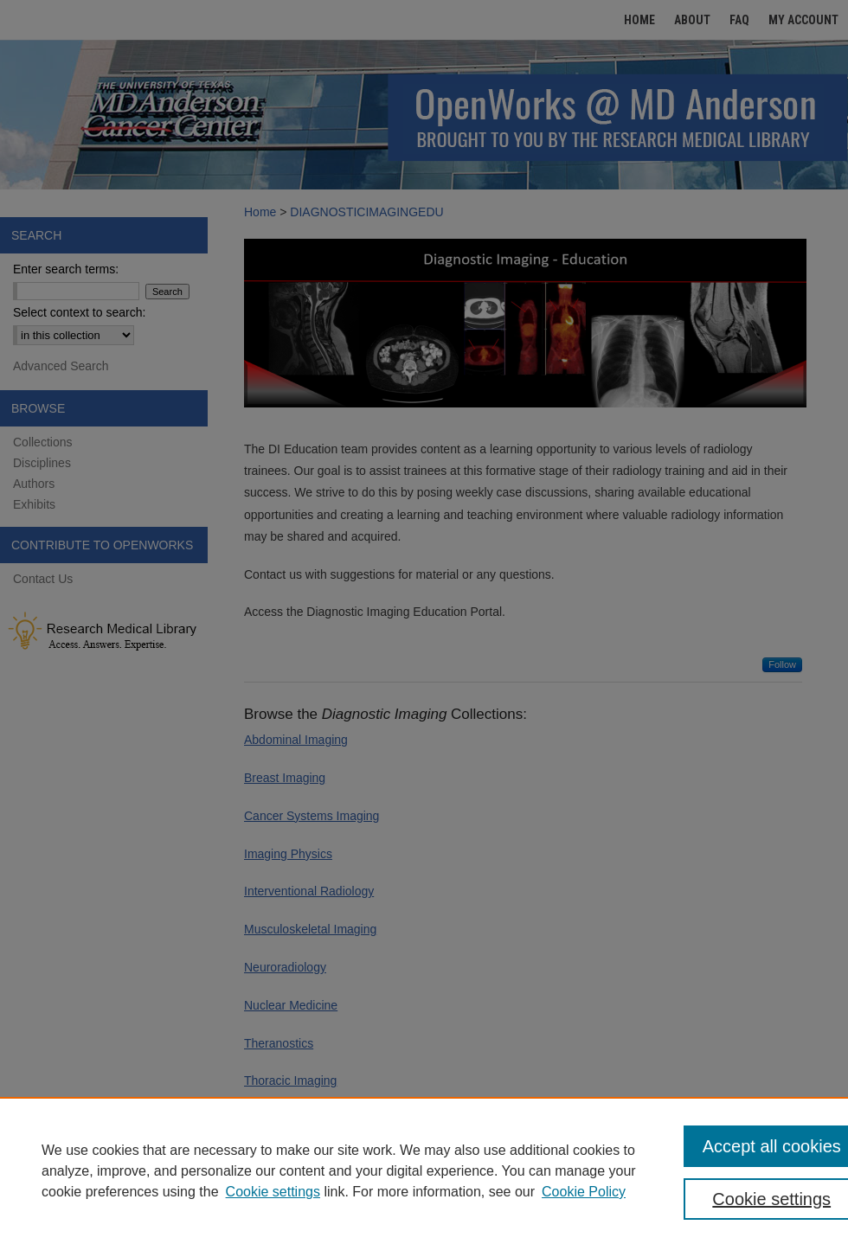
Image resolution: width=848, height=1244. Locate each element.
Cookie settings (273, 1191)
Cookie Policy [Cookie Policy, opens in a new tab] (584, 1191)
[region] (424, 1170)
